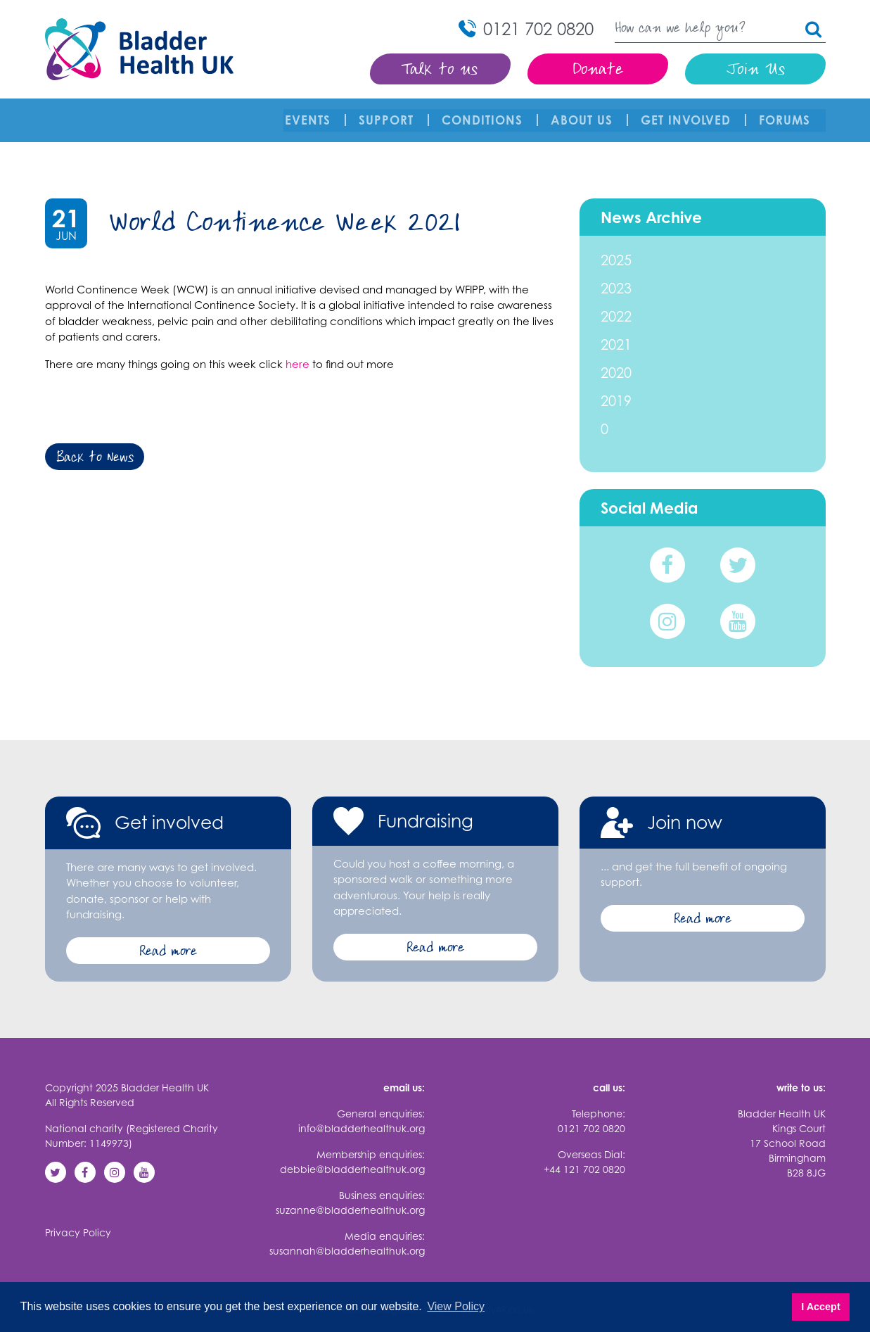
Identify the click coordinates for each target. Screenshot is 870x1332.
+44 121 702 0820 (584, 1159)
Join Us (755, 70)
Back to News (95, 448)
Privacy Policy (78, 1222)
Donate (597, 70)
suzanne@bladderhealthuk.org (350, 1199)
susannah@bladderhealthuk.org (347, 1240)
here (297, 353)
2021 (616, 334)
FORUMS (786, 115)
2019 (616, 390)
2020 (616, 362)
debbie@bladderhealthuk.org (352, 1159)
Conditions (483, 115)
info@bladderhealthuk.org (361, 1118)
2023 (616, 277)
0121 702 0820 (591, 1118)
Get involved (687, 115)
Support (387, 115)
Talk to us (440, 70)
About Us (583, 115)
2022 (616, 306)
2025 (616, 249)
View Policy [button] (456, 1306)
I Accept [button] (820, 1306)
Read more (168, 941)
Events (309, 115)
